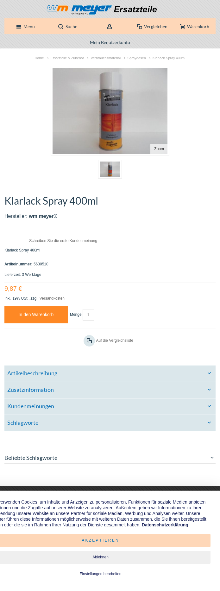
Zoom (159, 149)
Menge (76, 314)
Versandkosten (52, 298)
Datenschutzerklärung (165, 524)
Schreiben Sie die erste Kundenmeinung (63, 240)
